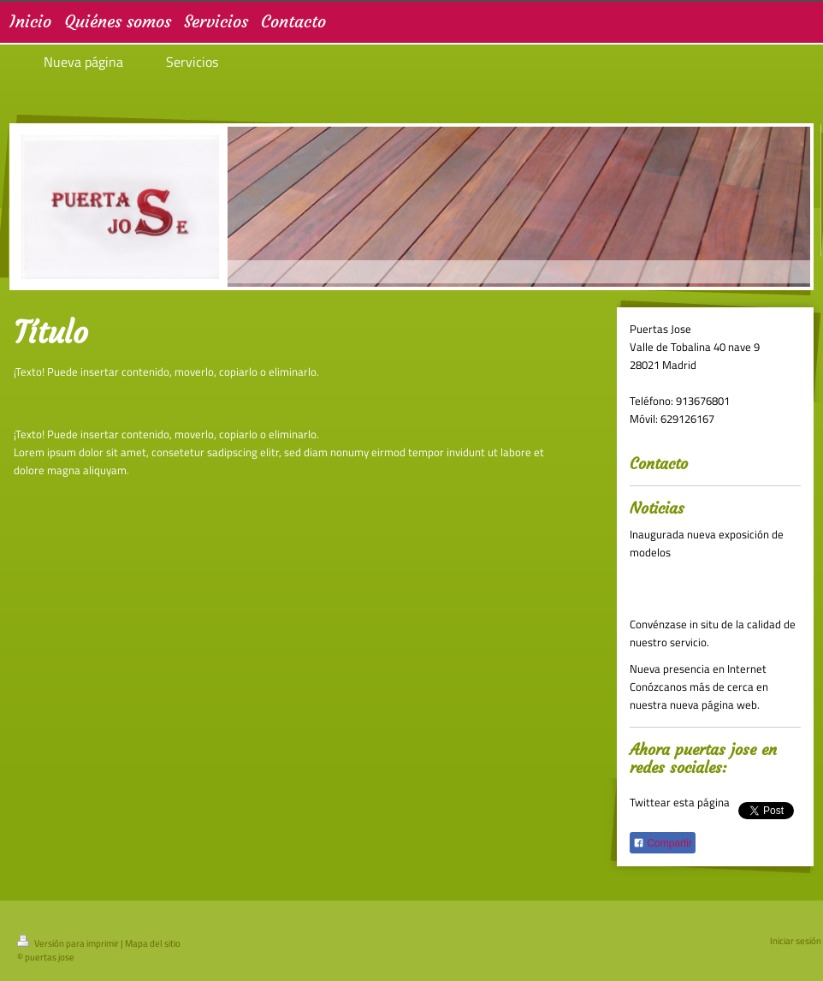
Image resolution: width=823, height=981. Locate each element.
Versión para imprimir (69, 943)
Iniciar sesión (795, 941)
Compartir (662, 843)
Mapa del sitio (153, 943)
